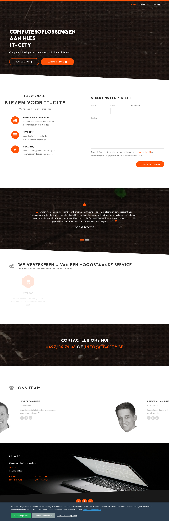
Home (133, 4)
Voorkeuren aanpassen (67, 515)
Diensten (144, 4)
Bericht (94, 118)
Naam (93, 105)
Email (112, 105)
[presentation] (111, 163)
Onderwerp (135, 105)
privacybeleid (145, 152)
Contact (157, 4)
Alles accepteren (21, 515)
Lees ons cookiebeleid (92, 509)
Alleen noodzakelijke (43, 515)
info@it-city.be (104, 347)
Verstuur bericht (150, 164)
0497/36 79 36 (61, 347)
